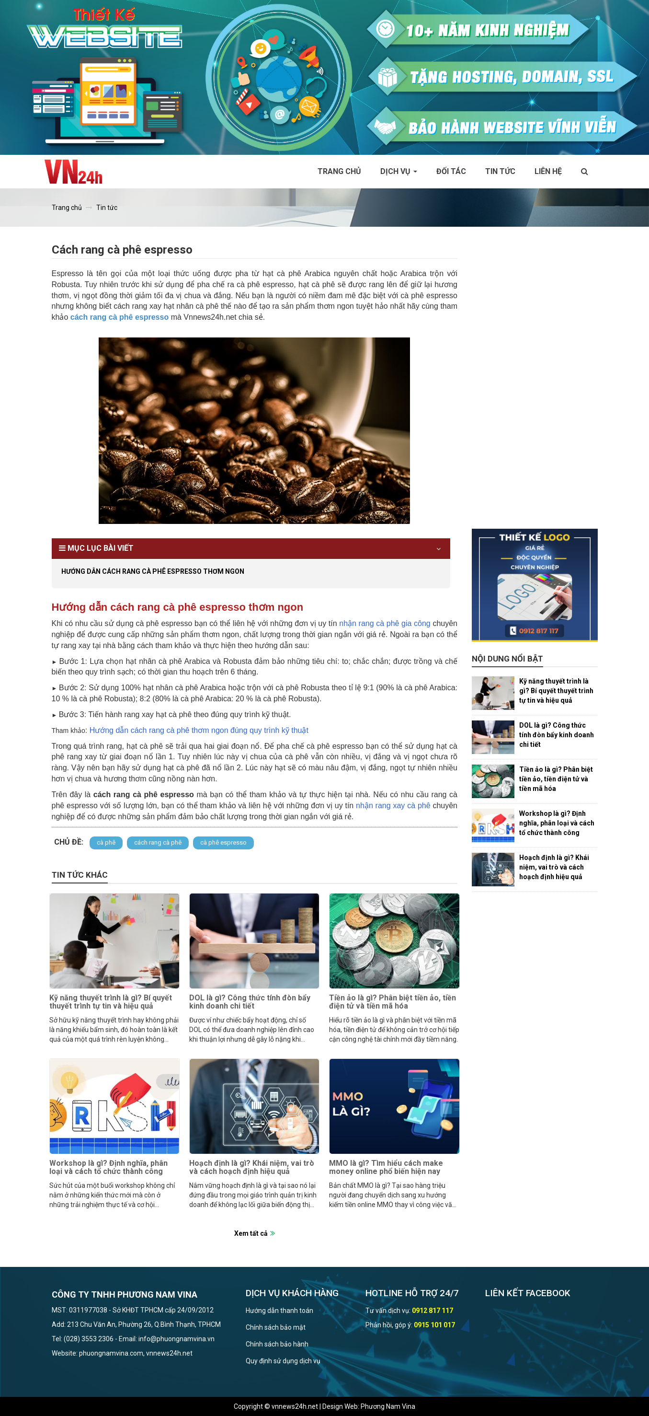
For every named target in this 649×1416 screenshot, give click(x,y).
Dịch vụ (398, 171)
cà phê (106, 842)
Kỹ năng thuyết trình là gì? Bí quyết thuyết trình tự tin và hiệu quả (110, 1002)
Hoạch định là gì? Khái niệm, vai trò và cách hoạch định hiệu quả (251, 1167)
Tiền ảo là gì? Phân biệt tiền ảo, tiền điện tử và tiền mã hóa (392, 1002)
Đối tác (451, 171)
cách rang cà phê (158, 842)
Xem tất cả (251, 1233)
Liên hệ (548, 171)
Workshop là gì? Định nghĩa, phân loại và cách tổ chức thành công (108, 1167)
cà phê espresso (223, 842)
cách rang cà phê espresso (119, 317)
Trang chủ (339, 171)
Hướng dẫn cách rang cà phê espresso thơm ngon (152, 571)
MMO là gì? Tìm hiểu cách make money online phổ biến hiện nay (386, 1167)
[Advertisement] (535, 385)
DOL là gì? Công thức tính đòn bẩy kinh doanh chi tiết (249, 1002)
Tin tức (500, 171)
